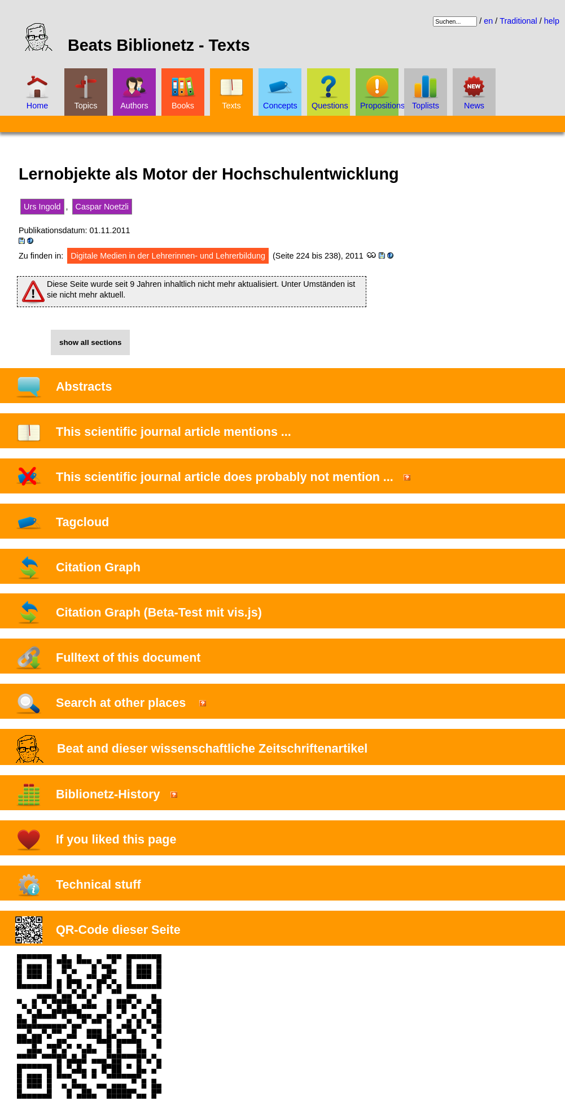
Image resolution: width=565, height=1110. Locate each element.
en (488, 20)
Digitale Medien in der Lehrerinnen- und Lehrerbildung (168, 255)
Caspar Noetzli (102, 206)
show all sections (90, 342)
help (551, 20)
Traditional (518, 20)
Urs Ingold (42, 206)
